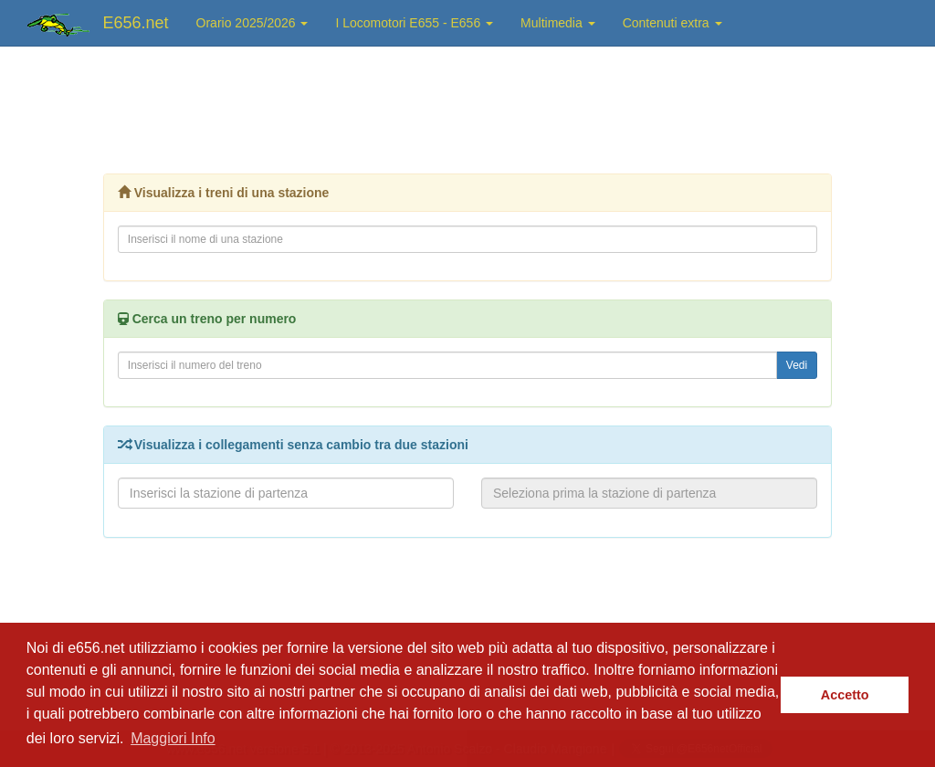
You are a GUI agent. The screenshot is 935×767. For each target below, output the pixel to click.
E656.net (136, 23)
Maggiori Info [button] (173, 738)
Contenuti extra (672, 23)
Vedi (796, 365)
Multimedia (557, 23)
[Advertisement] (467, 105)
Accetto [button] (845, 695)
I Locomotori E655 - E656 (414, 23)
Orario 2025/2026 (252, 23)
